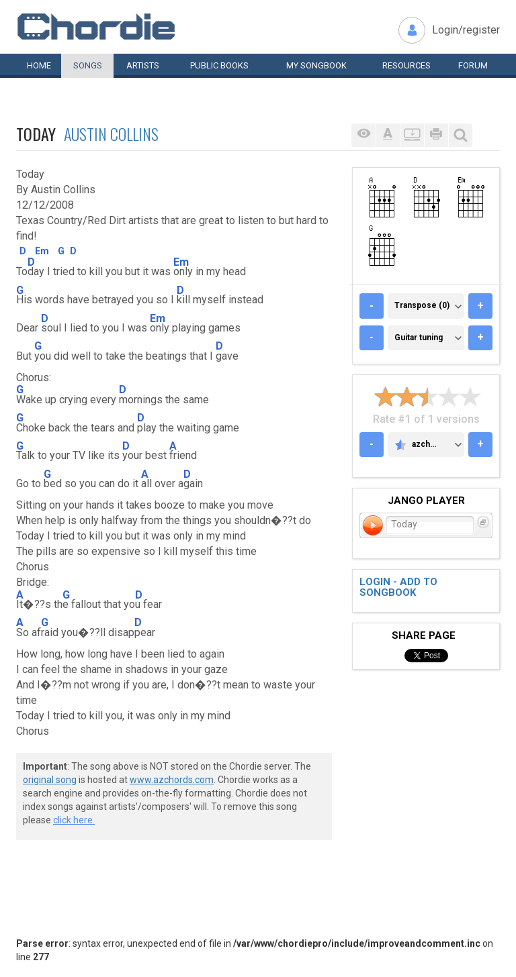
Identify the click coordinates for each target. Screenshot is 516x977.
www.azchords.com (172, 779)
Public (219, 65)
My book (316, 65)
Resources (406, 65)
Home (39, 65)
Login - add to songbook (398, 587)
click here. (74, 820)
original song (50, 779)
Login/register (466, 29)
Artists (142, 65)
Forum (473, 65)
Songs (87, 65)
